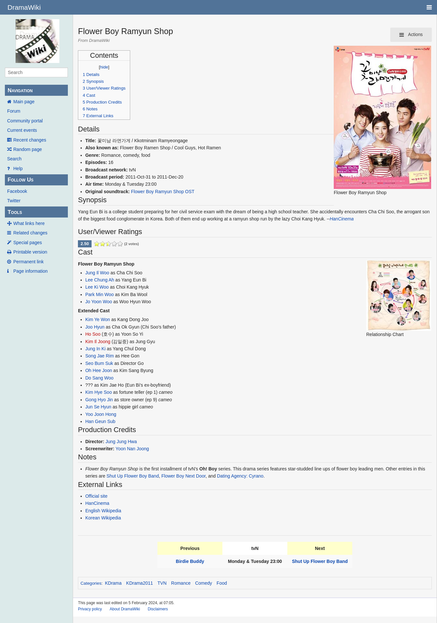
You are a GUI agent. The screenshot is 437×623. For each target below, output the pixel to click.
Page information (30, 271)
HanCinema (342, 218)
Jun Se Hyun (98, 406)
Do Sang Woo (99, 377)
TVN (162, 583)
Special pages (27, 242)
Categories (91, 583)
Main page (23, 101)
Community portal (25, 120)
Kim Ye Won (97, 319)
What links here (28, 223)
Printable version (30, 252)
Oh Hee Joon (98, 370)
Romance (181, 583)
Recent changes (29, 140)
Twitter (13, 200)
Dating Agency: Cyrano (240, 476)
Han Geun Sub (100, 421)
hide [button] (104, 67)
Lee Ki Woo (97, 287)
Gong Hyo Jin (99, 399)
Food (222, 583)
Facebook (17, 191)
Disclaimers (158, 609)
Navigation (19, 90)
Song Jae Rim (99, 355)
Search (14, 158)
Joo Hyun (95, 327)
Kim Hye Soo (98, 392)
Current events (22, 130)
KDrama (113, 583)
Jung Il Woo (97, 272)
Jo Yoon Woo (98, 301)
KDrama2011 (139, 583)
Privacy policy (90, 609)
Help (18, 168)
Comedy (203, 583)
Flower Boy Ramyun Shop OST (162, 191)
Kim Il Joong (97, 341)
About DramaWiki (125, 609)
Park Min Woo (99, 294)
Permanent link (28, 261)
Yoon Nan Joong (132, 448)
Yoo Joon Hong (100, 414)
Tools (14, 212)
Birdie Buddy (190, 561)
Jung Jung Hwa (121, 441)
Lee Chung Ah (99, 279)
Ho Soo (93, 334)
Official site (96, 496)
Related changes (30, 232)
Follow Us (20, 180)
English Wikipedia (103, 510)
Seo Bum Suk (99, 363)
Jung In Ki (95, 348)
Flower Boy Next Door (183, 476)
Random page (27, 149)
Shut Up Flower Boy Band (132, 476)
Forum (13, 111)
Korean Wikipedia (103, 517)
